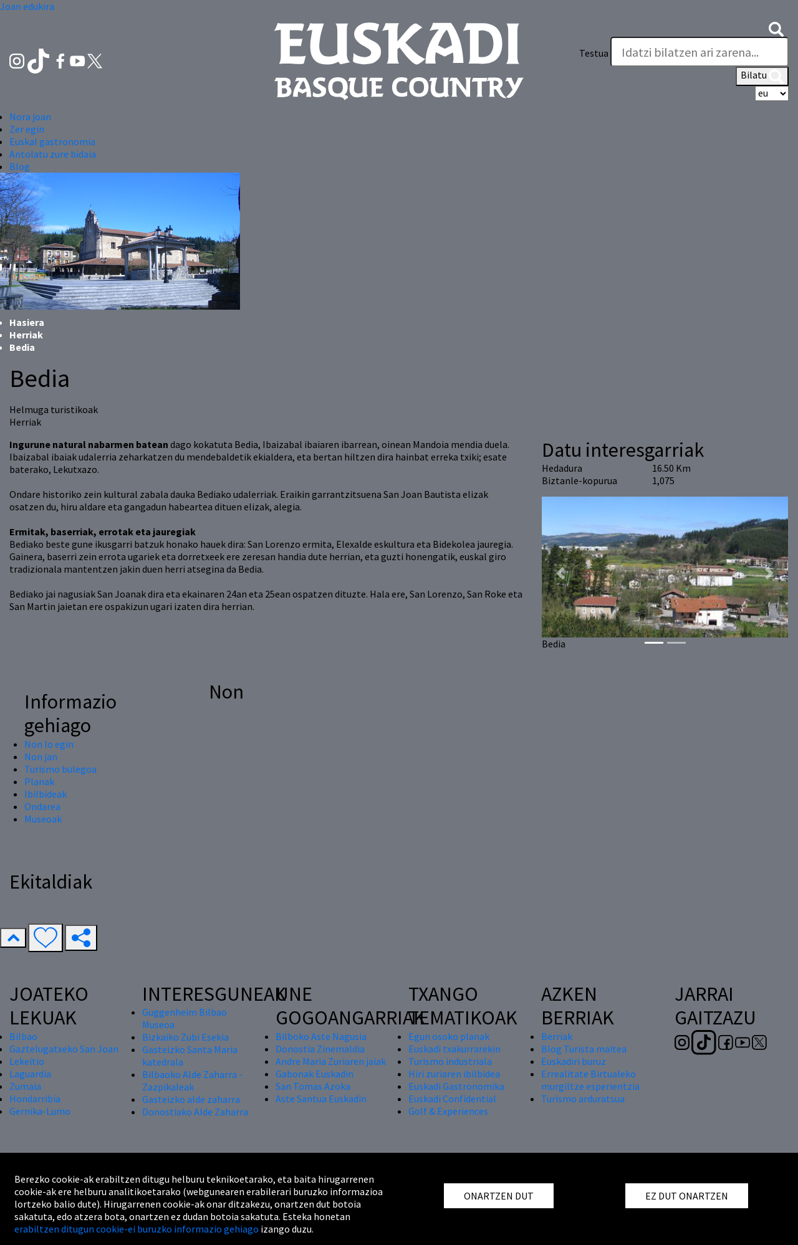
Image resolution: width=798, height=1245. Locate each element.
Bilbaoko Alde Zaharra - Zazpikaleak (192, 1080)
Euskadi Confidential (452, 1098)
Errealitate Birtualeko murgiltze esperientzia (590, 1079)
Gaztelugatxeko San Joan (63, 1048)
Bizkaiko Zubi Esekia (185, 1037)
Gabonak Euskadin (314, 1073)
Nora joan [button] (30, 116)
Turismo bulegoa (60, 769)
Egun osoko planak (448, 1036)
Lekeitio (26, 1061)
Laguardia (30, 1073)
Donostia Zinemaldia (320, 1048)
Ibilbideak (45, 794)
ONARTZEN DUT (499, 1196)
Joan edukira (27, 6)
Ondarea (42, 806)
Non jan (40, 756)
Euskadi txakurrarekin (454, 1048)
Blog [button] (19, 166)
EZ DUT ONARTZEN (686, 1196)
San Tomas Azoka (313, 1086)
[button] (776, 28)
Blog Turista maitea (584, 1048)
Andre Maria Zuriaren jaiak (331, 1061)
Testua (593, 53)
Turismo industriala (450, 1061)
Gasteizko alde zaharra (191, 1099)
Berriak (556, 1036)
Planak (39, 781)
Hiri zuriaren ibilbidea (454, 1073)
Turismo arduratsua (583, 1098)
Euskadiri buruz (573, 1061)
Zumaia (25, 1086)
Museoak (43, 819)
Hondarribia (34, 1098)
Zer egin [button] (26, 129)
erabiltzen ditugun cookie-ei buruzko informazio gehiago (136, 1229)
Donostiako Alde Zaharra (195, 1111)
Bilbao (23, 1036)
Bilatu (762, 76)
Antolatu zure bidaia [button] (52, 154)
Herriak (26, 334)
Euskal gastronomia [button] (52, 141)
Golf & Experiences (448, 1111)
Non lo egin (49, 744)
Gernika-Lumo (39, 1111)
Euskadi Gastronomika (456, 1086)
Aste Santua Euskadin (321, 1098)
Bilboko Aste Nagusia (321, 1036)
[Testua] (699, 52)
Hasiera (26, 322)
